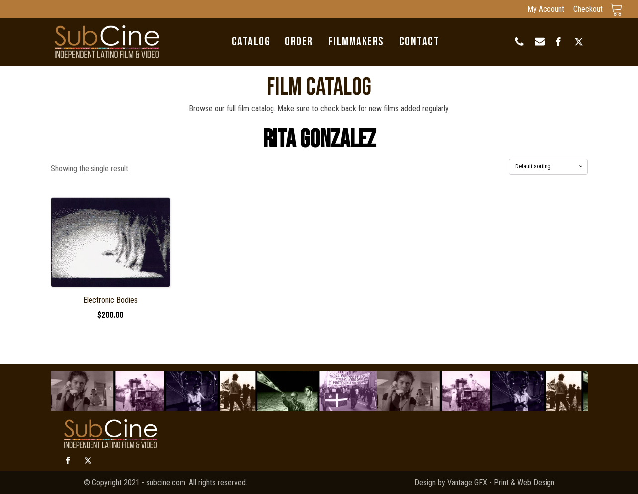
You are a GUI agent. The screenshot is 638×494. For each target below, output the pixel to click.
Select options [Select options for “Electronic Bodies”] (110, 328)
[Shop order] (548, 166)
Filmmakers (356, 42)
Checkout (588, 9)
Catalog (251, 42)
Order (299, 42)
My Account (545, 9)
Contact (419, 42)
